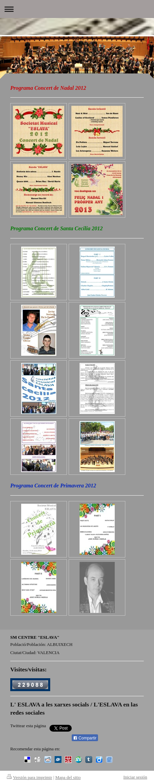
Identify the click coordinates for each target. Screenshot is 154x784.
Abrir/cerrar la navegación (77, 9)
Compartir (85, 738)
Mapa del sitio (68, 777)
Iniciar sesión (135, 777)
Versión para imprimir (29, 777)
